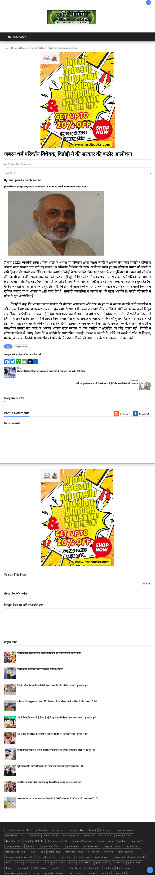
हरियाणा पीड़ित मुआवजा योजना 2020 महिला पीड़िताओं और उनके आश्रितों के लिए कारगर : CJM (57, 689)
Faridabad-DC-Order (34, 828)
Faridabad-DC (13, 828)
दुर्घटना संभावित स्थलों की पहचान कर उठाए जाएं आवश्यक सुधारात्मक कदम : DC (50, 754)
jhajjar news (93, 839)
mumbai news (33, 850)
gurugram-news (14, 834)
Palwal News (85, 850)
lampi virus (66, 844)
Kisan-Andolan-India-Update (20, 844)
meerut (18, 850)
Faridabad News (124, 823)
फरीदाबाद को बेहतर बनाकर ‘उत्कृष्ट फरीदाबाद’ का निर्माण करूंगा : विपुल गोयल (49, 641)
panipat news (135, 850)
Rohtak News (123, 855)
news (47, 850)
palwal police (102, 850)
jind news (108, 839)
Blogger (124, 401)
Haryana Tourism (112, 834)
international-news (74, 839)
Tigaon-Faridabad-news (17, 866)
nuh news (59, 850)
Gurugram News (138, 828)
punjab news (58, 855)
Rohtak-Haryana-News (17, 861)
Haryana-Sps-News (15, 839)
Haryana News (18, 48)
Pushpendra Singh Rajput (25, 180)
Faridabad (89, 823)
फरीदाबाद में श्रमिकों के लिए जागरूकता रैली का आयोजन (40, 657)
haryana (30, 834)
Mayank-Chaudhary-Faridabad (129, 844)
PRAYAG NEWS (40, 855)
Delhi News (34, 823)
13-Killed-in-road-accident (18, 817)
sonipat (80, 861)
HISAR (32, 839)
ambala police (77, 817)
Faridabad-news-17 (57, 828)
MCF (8, 850)
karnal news (124, 839)
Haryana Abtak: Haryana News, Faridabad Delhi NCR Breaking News (62, 872)
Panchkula (118, 850)
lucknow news (83, 844)
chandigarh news (124, 817)
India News (54, 839)
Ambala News (58, 817)
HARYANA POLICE (91, 834)
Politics (9, 855)
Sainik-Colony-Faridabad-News (48, 861)
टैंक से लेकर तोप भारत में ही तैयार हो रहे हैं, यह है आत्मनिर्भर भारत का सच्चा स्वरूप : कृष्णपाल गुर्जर (56, 705)
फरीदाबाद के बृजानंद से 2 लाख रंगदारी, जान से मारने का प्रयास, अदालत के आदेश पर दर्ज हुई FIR (56, 737)
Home (7, 48)
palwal (71, 850)
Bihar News (105, 817)
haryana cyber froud (49, 834)
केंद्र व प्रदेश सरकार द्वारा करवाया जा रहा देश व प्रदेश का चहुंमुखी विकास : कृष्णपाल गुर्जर (52, 721)
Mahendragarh (101, 844)
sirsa (69, 861)
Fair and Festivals (71, 823)
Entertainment (51, 823)
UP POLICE (60, 866)
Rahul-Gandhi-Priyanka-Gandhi (84, 855)
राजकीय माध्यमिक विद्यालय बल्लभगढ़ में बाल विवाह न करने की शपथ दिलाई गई (49, 770)
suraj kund (104, 861)
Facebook (144, 401)
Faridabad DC (105, 823)
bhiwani (92, 817)
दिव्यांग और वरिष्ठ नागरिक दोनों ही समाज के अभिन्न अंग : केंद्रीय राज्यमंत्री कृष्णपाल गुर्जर (52, 673)
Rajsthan (108, 855)
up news (47, 866)
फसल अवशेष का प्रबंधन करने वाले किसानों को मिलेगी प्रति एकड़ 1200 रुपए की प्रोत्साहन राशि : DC (57, 786)
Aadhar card (41, 817)
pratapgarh (23, 855)
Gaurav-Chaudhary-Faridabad (111, 828)
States (92, 861)
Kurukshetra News (47, 844)
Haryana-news (132, 834)
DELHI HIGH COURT (15, 823)
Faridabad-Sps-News (82, 828)
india (42, 839)
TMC (36, 866)
